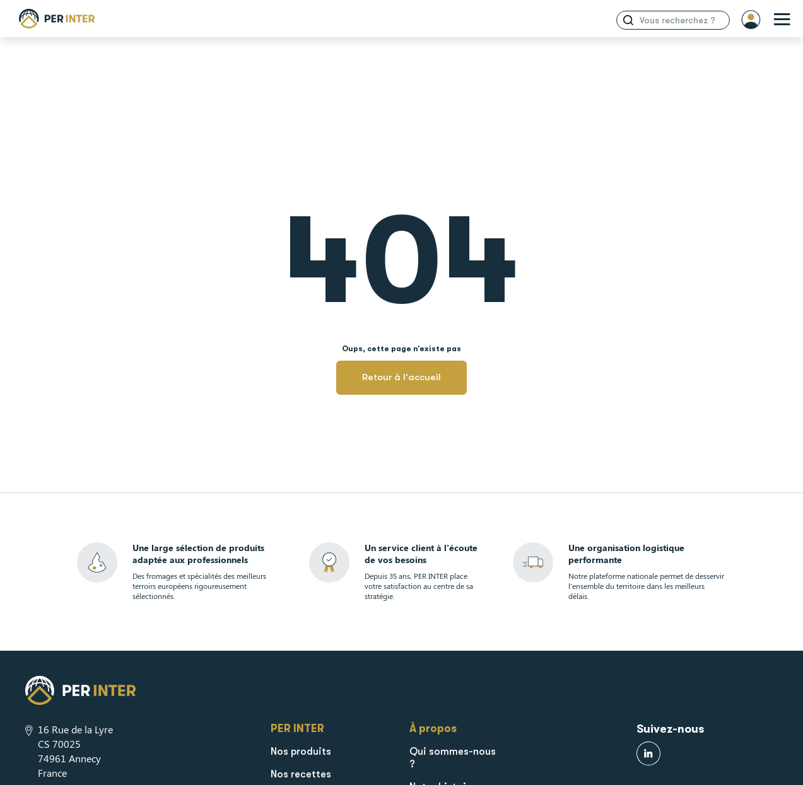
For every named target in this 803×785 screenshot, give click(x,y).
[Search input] (681, 20)
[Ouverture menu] (782, 20)
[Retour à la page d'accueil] (57, 18)
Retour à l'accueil (401, 377)
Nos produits (301, 751)
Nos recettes (301, 774)
